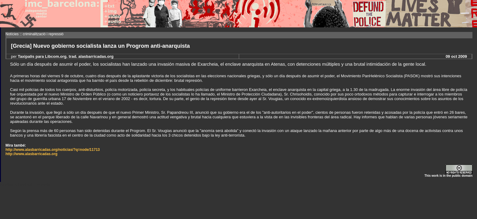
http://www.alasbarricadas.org (31, 154)
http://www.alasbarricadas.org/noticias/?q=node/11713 (52, 150)
